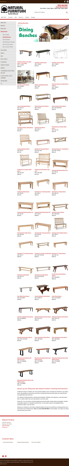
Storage (33, 17)
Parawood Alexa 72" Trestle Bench (60, 149)
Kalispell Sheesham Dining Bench (43, 316)
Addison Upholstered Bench (41, 84)
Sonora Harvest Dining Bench (59, 106)
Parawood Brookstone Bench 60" (42, 212)
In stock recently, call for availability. (6, 76)
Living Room (4, 62)
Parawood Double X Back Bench (25, 127)
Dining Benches (7, 37)
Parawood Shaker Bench (23, 191)
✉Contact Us (3, 1)
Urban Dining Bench (56, 296)
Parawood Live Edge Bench (41, 274)
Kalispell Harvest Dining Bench (24, 337)
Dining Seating (6, 39)
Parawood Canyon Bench (58, 212)
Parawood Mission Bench (23, 149)
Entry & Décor (4, 59)
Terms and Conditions (36, 442)
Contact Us (4, 427)
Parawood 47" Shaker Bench (59, 191)
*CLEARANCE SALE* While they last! (7, 71)
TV (1, 83)
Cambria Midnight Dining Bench (42, 296)
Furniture (10, 17)
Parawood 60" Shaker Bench (24, 232)
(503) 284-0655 (63, 5)
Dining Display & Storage (9, 42)
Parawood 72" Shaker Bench (59, 253)
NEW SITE (3, 17)
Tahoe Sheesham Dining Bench (42, 337)
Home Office (4, 50)
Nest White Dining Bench (23, 296)
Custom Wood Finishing (8, 442)
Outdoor (27, 17)
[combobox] (50, 12)
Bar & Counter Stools (8, 44)
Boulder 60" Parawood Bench (42, 149)
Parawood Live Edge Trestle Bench (43, 253)
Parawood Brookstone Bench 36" (60, 170)
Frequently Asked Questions (23, 442)
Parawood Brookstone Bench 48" (25, 212)
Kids (2, 56)
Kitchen (2, 53)
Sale (16, 17)
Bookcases (3, 28)
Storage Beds (4, 80)
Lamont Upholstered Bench (23, 106)
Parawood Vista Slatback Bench (59, 232)
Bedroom (3, 25)
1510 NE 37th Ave (62, 7)
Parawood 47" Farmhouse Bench (42, 191)
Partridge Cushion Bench (41, 62)
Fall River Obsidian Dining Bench (25, 316)
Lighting (2, 67)
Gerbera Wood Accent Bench (42, 106)
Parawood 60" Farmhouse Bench (42, 232)
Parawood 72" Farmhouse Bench (25, 253)
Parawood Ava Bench (40, 127)
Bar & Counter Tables (8, 46)
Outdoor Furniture (5, 65)
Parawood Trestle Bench (23, 274)
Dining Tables (6, 34)
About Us (21, 17)
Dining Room (4, 31)
